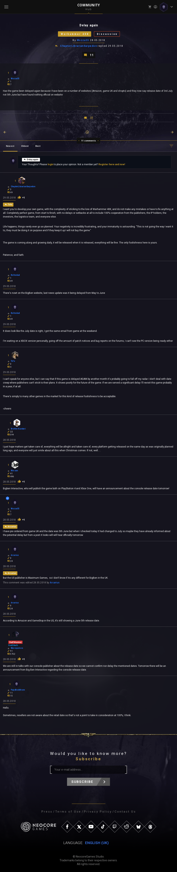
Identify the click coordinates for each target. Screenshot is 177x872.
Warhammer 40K (75, 33)
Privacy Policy (98, 811)
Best (38, 146)
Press (46, 811)
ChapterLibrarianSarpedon (78, 46)
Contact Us (125, 811)
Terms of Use (68, 811)
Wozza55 (83, 40)
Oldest (25, 146)
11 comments (88, 140)
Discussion (107, 33)
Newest (10, 146)
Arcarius (55, 582)
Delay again (31, 159)
